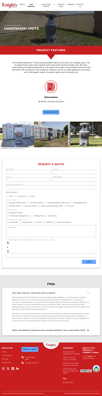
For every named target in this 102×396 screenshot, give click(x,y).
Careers (70, 4)
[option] (17, 136)
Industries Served (46, 5)
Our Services (31, 5)
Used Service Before (64, 222)
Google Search (27, 222)
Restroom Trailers (31, 206)
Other (32, 196)
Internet (39, 222)
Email (8, 177)
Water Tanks (52, 216)
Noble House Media (93, 393)
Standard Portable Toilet (17, 203)
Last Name (55, 169)
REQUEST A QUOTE (51, 112)
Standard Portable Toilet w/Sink (58, 203)
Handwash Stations (36, 203)
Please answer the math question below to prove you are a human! (30, 240)
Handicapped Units (80, 203)
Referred (49, 222)
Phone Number (57, 177)
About (22, 4)
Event (11, 196)
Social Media (13, 222)
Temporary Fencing (15, 213)
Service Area (61, 5)
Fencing (5, 359)
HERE (90, 356)
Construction (21, 196)
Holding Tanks (39, 216)
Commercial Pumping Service (19, 216)
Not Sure (70, 206)
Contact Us (80, 5)
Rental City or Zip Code (15, 184)
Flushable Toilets (14, 206)
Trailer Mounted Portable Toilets (52, 206)
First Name (10, 169)
